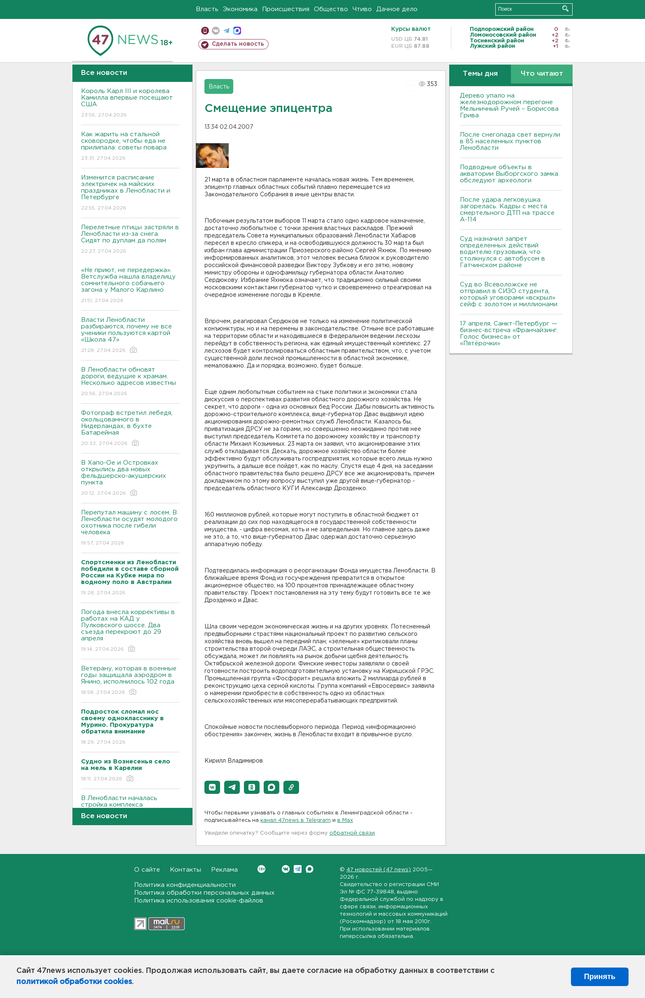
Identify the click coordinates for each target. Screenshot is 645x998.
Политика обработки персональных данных (204, 893)
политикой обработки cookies (74, 982)
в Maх (345, 820)
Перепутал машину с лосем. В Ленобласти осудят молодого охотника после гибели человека (130, 528)
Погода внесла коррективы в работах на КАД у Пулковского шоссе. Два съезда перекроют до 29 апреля (130, 631)
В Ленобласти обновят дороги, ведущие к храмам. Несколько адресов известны (130, 382)
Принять (599, 976)
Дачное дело (397, 9)
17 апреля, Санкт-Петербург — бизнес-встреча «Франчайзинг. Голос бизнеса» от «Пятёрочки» (509, 333)
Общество (331, 9)
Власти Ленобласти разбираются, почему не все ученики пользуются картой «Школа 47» (130, 335)
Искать (565, 8)
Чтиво (362, 9)
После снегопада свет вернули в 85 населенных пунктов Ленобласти (510, 141)
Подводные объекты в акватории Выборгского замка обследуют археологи (509, 174)
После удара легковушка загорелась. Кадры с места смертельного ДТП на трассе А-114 (507, 209)
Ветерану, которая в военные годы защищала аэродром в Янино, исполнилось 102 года (130, 681)
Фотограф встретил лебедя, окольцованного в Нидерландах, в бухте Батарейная (130, 428)
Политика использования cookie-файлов (198, 900)
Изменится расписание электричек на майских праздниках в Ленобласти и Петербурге (130, 193)
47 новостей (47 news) (378, 870)
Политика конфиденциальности (185, 885)
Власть (207, 9)
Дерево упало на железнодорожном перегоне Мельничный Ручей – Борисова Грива (509, 105)
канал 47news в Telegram (295, 820)
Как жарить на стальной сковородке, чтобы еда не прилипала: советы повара (130, 147)
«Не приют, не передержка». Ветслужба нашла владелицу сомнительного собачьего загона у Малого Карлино (130, 286)
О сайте (147, 869)
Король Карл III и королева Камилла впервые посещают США (130, 103)
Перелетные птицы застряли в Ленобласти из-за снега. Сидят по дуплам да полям (130, 240)
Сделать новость (238, 44)
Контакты (185, 869)
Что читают (542, 74)
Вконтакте (261, 869)
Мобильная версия (205, 31)
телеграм (226, 31)
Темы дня (480, 74)
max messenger (237, 31)
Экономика (240, 9)
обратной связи (352, 833)
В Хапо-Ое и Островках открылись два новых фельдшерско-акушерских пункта (130, 478)
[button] (212, 787)
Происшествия (285, 9)
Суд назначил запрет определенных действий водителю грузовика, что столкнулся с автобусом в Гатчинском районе (502, 252)
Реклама (224, 869)
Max (309, 869)
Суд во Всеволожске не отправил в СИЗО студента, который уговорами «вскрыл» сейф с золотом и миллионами (508, 294)
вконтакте (216, 31)
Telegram (298, 869)
